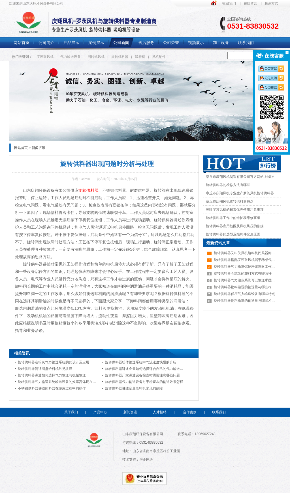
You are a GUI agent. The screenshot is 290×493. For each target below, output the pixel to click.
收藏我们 (229, 3)
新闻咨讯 (38, 148)
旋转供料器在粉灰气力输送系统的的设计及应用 (53, 362)
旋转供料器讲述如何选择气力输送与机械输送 (52, 375)
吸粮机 (140, 57)
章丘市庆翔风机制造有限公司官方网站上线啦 (240, 177)
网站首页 (21, 148)
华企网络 (146, 460)
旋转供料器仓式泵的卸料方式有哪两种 (243, 273)
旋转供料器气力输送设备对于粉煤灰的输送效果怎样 (144, 382)
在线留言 (250, 3)
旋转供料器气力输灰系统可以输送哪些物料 (246, 280)
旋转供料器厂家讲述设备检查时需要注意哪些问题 (142, 375)
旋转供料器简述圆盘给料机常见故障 (45, 369)
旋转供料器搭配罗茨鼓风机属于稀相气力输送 (248, 260)
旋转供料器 (119, 57)
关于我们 (71, 412)
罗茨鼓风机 (45, 57)
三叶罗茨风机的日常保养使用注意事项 (235, 210)
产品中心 (100, 412)
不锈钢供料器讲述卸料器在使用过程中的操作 (52, 388)
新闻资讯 (130, 412)
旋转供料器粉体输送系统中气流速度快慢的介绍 (140, 362)
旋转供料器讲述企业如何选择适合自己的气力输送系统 (146, 369)
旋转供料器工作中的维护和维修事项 (233, 218)
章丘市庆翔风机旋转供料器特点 (229, 201)
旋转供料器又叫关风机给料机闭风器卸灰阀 (246, 253)
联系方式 (271, 3)
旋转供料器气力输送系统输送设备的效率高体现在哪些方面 (62, 382)
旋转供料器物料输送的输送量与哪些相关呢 (246, 287)
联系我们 (219, 412)
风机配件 (159, 57)
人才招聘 (160, 412)
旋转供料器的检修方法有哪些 (228, 185)
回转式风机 (96, 57)
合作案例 (190, 412)
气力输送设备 (70, 57)
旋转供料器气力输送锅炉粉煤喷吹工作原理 (246, 267)
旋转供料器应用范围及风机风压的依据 (235, 226)
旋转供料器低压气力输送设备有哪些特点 (244, 294)
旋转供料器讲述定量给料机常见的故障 (134, 388)
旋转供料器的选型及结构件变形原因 (233, 234)
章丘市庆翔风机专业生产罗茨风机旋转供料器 (240, 193)
